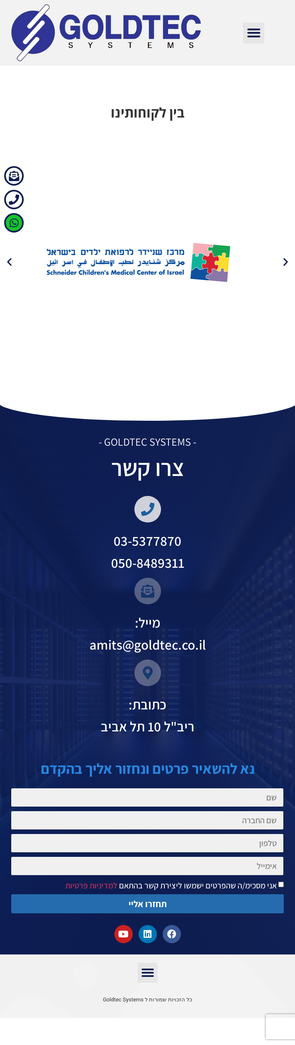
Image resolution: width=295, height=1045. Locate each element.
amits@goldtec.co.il (147, 662)
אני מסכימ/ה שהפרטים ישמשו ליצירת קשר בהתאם (171, 903)
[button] (253, 33)
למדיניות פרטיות (91, 903)
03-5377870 (147, 558)
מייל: (148, 640)
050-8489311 (147, 580)
